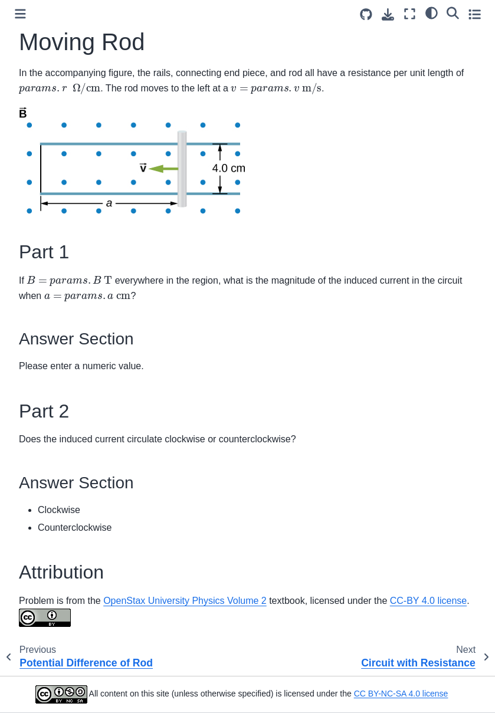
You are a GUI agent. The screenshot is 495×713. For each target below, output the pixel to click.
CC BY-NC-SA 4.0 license (401, 693)
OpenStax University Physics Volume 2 (185, 601)
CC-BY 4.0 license (428, 601)
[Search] (453, 12)
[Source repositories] (366, 14)
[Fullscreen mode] (410, 13)
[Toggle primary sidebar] (20, 13)
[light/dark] (431, 12)
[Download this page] (388, 14)
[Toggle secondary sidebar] (475, 13)
